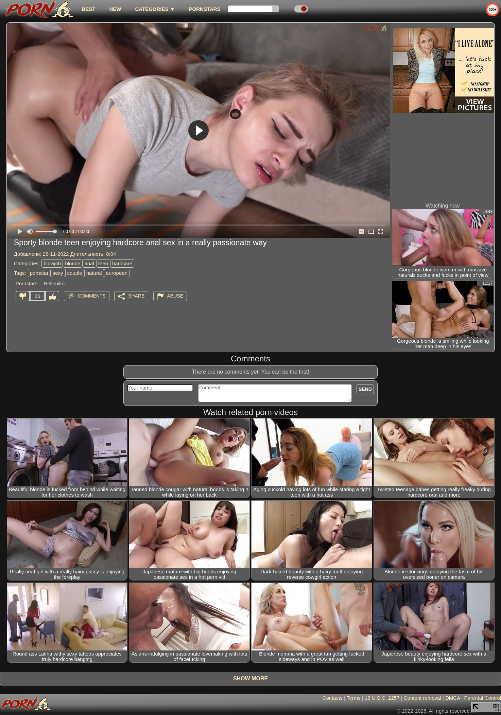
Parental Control (482, 698)
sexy (58, 273)
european (116, 273)
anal (89, 263)
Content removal (422, 698)
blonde (72, 263)
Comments (92, 296)
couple (74, 273)
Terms (354, 698)
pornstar (39, 273)
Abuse (175, 296)
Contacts (333, 698)
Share (136, 296)
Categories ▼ (155, 9)
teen (103, 263)
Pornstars (205, 9)
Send (365, 389)
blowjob (52, 263)
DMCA (452, 698)
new (115, 9)
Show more (250, 678)
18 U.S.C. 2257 (382, 698)
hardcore (122, 263)
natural (94, 273)
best (88, 9)
